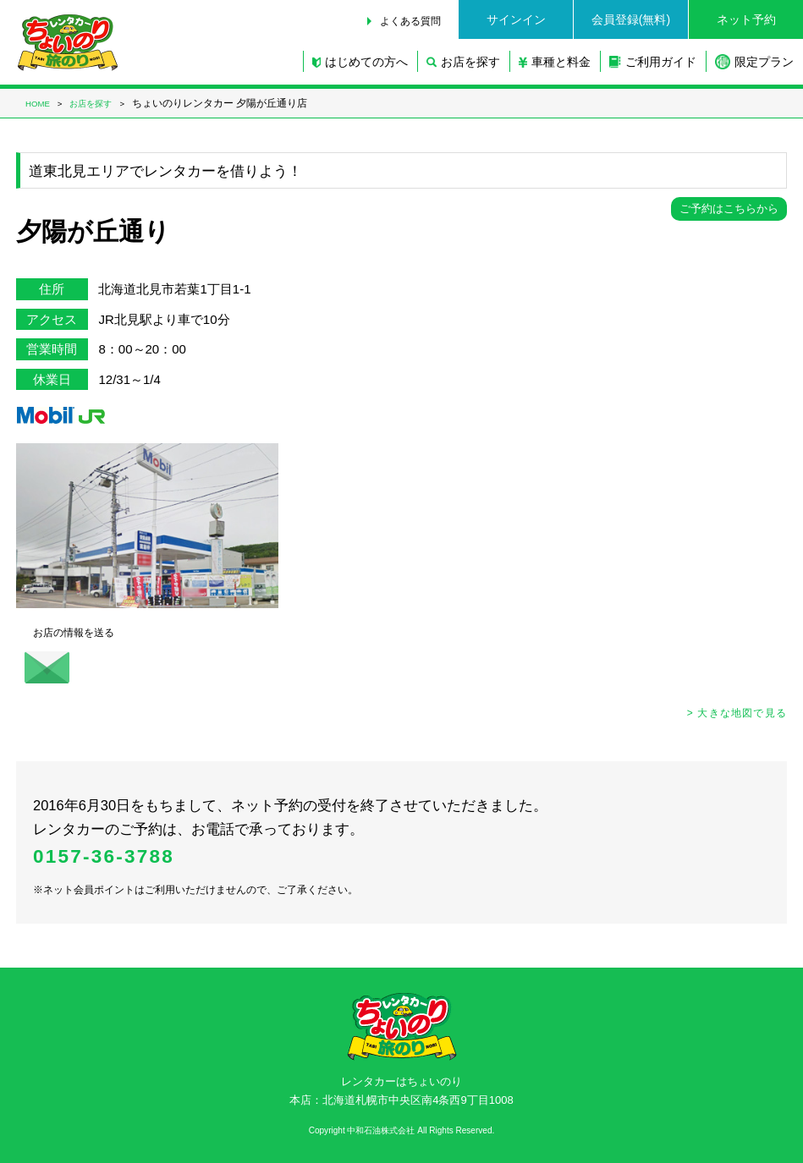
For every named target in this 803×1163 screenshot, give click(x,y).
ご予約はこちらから (728, 208)
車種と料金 (555, 62)
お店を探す (463, 62)
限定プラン (754, 61)
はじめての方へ (360, 62)
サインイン (516, 19)
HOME (37, 103)
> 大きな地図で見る (737, 713)
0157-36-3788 (103, 856)
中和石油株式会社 (381, 1130)
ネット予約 (746, 19)
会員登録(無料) (630, 19)
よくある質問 (410, 21)
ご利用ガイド (652, 62)
